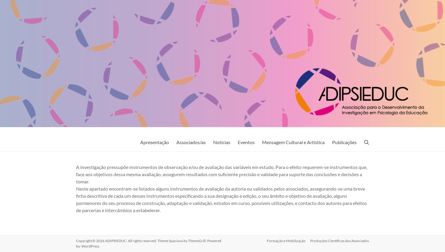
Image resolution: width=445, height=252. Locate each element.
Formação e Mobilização (286, 241)
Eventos (246, 142)
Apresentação (154, 142)
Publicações (344, 142)
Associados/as (191, 142)
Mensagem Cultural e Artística (293, 142)
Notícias (221, 142)
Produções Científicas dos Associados (339, 241)
